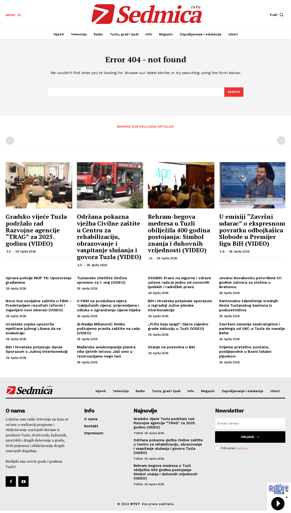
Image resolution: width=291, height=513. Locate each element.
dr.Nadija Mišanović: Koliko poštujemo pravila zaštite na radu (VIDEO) (108, 331)
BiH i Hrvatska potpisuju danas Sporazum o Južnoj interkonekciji (36, 351)
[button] (277, 15)
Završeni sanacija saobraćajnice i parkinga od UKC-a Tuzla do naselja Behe (252, 331)
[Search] (233, 94)
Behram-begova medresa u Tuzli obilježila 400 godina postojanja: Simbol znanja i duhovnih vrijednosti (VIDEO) (179, 235)
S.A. (9, 254)
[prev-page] (10, 143)
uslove (242, 450)
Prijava (250, 439)
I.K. (151, 261)
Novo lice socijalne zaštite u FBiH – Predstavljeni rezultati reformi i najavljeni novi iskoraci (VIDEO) (39, 308)
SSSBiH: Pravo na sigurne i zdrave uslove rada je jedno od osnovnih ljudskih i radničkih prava (179, 284)
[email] (250, 425)
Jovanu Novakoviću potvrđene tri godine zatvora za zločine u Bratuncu (250, 284)
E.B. (222, 254)
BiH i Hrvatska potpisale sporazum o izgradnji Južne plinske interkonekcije (180, 308)
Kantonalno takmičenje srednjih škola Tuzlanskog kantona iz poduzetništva (248, 308)
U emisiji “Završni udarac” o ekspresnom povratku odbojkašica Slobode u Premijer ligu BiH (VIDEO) (252, 232)
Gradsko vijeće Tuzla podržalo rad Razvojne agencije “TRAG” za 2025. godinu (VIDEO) (36, 232)
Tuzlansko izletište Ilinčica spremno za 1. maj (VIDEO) (102, 282)
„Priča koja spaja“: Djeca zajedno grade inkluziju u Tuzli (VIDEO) (178, 328)
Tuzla (138, 435)
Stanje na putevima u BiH (171, 349)
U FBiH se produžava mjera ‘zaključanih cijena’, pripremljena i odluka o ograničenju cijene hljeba (108, 308)
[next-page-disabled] (281, 143)
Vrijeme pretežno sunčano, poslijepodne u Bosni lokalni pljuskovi (245, 354)
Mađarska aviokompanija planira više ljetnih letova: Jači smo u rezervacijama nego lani (106, 354)
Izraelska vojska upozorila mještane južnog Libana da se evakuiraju (33, 331)
